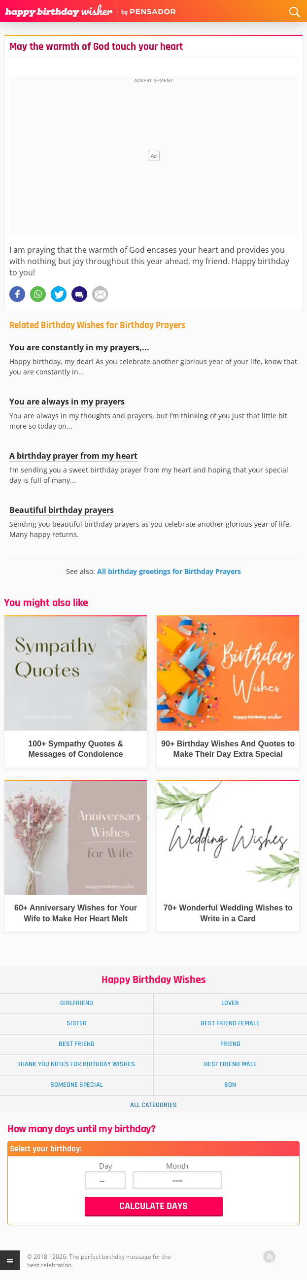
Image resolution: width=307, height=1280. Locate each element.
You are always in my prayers (67, 401)
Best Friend (77, 1044)
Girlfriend (76, 1003)
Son (230, 1084)
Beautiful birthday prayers (61, 510)
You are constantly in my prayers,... (79, 347)
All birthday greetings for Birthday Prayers (169, 571)
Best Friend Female (230, 1023)
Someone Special (76, 1084)
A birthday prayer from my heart (73, 455)
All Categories (153, 1105)
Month (177, 1166)
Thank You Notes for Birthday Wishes (76, 1064)
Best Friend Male (230, 1064)
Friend (230, 1044)
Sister (77, 1023)
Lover (230, 1003)
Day (105, 1166)
